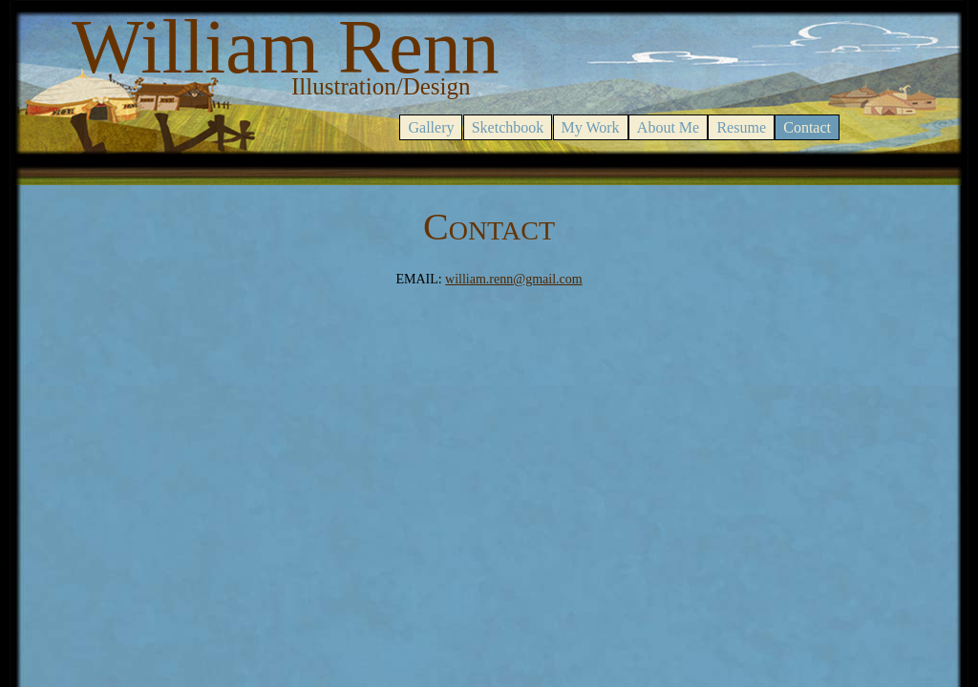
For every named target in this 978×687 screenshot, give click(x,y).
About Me (668, 127)
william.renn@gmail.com (514, 279)
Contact (807, 127)
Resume (741, 127)
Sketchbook (508, 127)
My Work (591, 127)
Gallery (431, 127)
